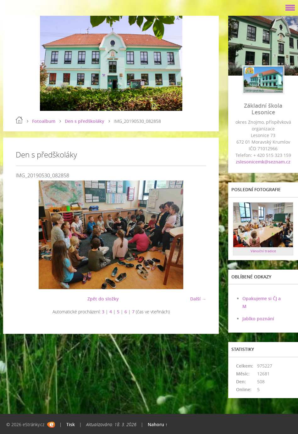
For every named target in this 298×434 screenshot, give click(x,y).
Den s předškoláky (84, 121)
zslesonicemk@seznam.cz (263, 162)
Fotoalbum (43, 121)
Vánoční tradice (263, 250)
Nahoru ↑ (158, 424)
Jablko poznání (258, 319)
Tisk (70, 424)
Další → (198, 299)
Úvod (19, 120)
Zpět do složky (103, 299)
